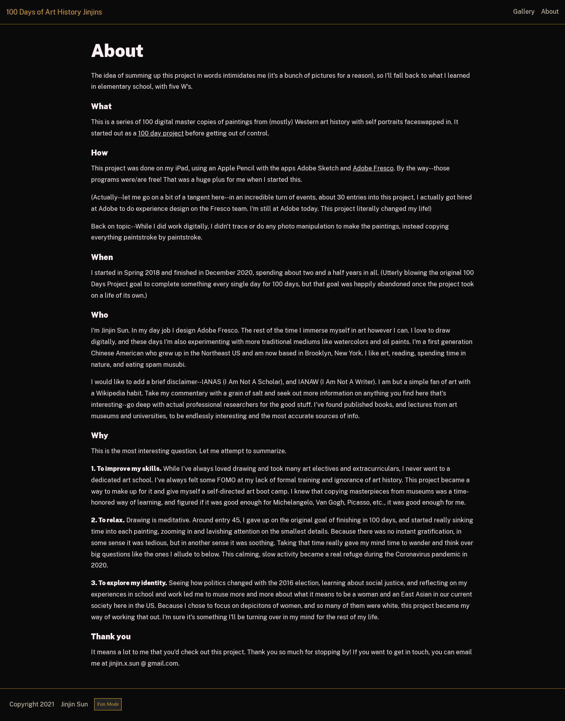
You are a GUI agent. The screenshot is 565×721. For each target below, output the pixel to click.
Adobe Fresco (373, 168)
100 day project (161, 133)
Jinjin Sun (74, 704)
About (550, 11)
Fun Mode (108, 704)
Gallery (524, 11)
